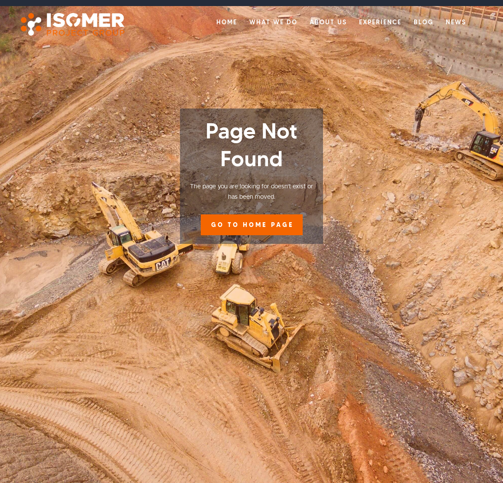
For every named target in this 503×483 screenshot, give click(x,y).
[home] (68, 24)
